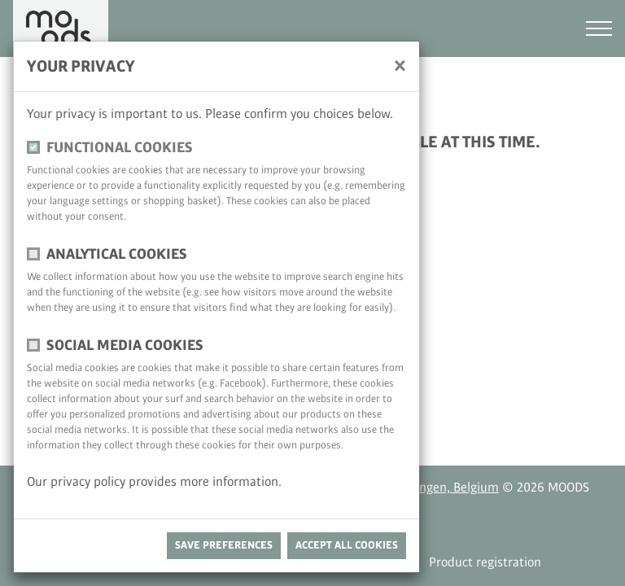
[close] (400, 65)
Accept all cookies (346, 545)
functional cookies (119, 147)
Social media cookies (124, 345)
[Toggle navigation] (599, 28)
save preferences (224, 545)
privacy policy (89, 482)
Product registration (485, 563)
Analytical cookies (116, 254)
